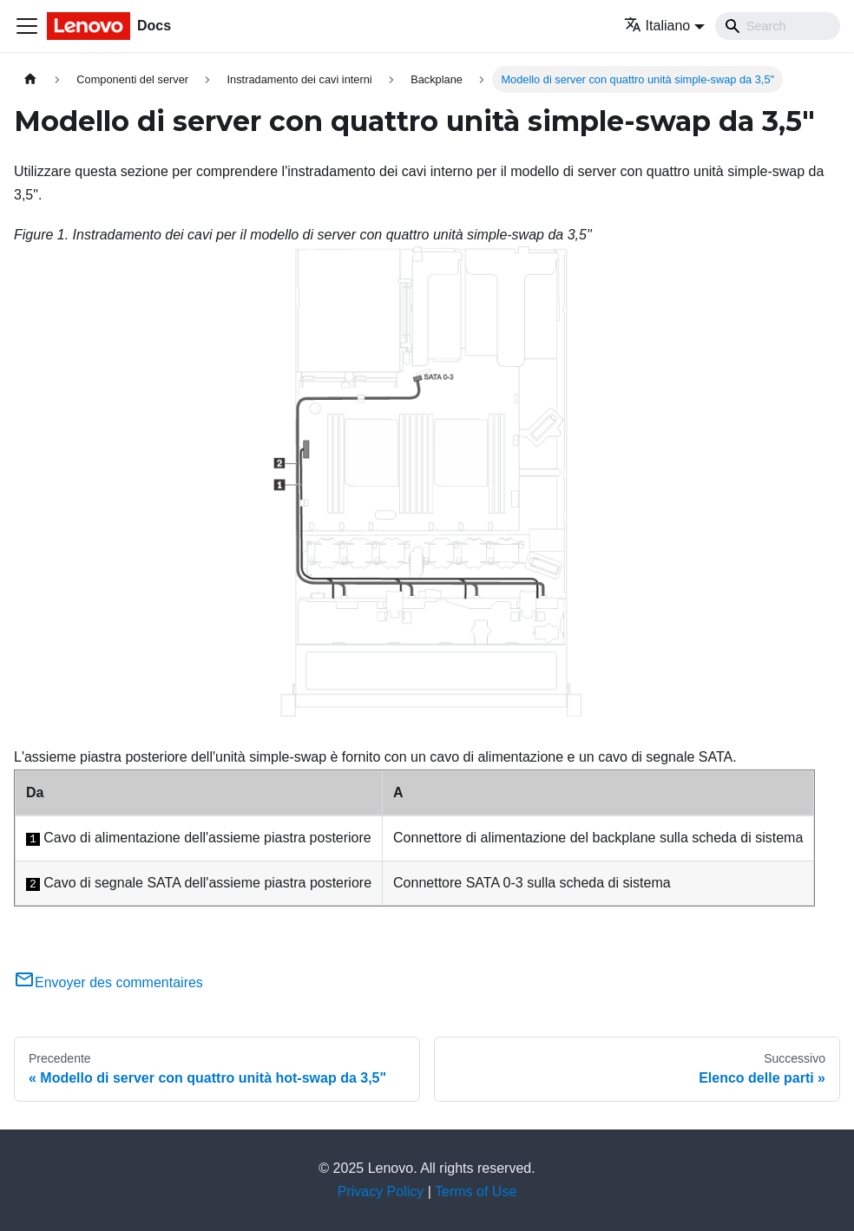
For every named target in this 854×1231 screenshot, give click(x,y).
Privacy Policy (381, 1191)
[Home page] (30, 79)
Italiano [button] (657, 25)
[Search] (777, 26)
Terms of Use (475, 1191)
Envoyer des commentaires (108, 982)
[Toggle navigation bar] (27, 26)
